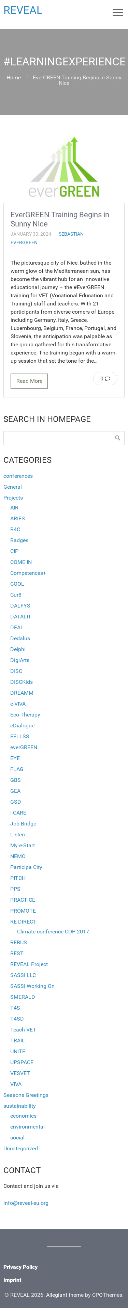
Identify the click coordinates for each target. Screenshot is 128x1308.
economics (23, 1116)
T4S (15, 1008)
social (17, 1137)
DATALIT (20, 616)
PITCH (18, 878)
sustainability (19, 1106)
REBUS (18, 942)
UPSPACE (21, 1062)
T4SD (17, 1018)
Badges (19, 540)
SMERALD (22, 997)
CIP (14, 551)
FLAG (17, 769)
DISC (16, 671)
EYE (15, 758)
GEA (15, 791)
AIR (14, 507)
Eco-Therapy (25, 714)
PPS (15, 889)
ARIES (17, 518)
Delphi (18, 649)
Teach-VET (23, 1029)
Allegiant (56, 1295)
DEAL (17, 627)
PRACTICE (22, 900)
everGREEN (24, 243)
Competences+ (28, 573)
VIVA (16, 1084)
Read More (29, 381)
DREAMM (21, 693)
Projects (13, 497)
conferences (18, 476)
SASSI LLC (23, 975)
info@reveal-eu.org (25, 1203)
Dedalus (20, 638)
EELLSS (19, 736)
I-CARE (18, 812)
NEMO (18, 856)
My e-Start (22, 845)
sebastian (71, 234)
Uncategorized (20, 1148)
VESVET (20, 1073)
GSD (15, 802)
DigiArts (19, 660)
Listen (17, 834)
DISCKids (21, 682)
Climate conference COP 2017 (53, 931)
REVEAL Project (29, 964)
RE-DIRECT (23, 921)
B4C (15, 529)
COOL (17, 584)
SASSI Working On (32, 986)
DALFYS (20, 605)
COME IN (21, 562)
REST (17, 953)
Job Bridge (23, 823)
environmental (27, 1126)
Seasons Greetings (25, 1095)
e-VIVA (18, 703)
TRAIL (17, 1040)
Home (13, 77)
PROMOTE (23, 911)
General (12, 487)
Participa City (26, 867)
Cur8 (16, 595)
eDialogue (22, 725)
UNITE (17, 1051)
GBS (15, 780)
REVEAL (22, 10)
